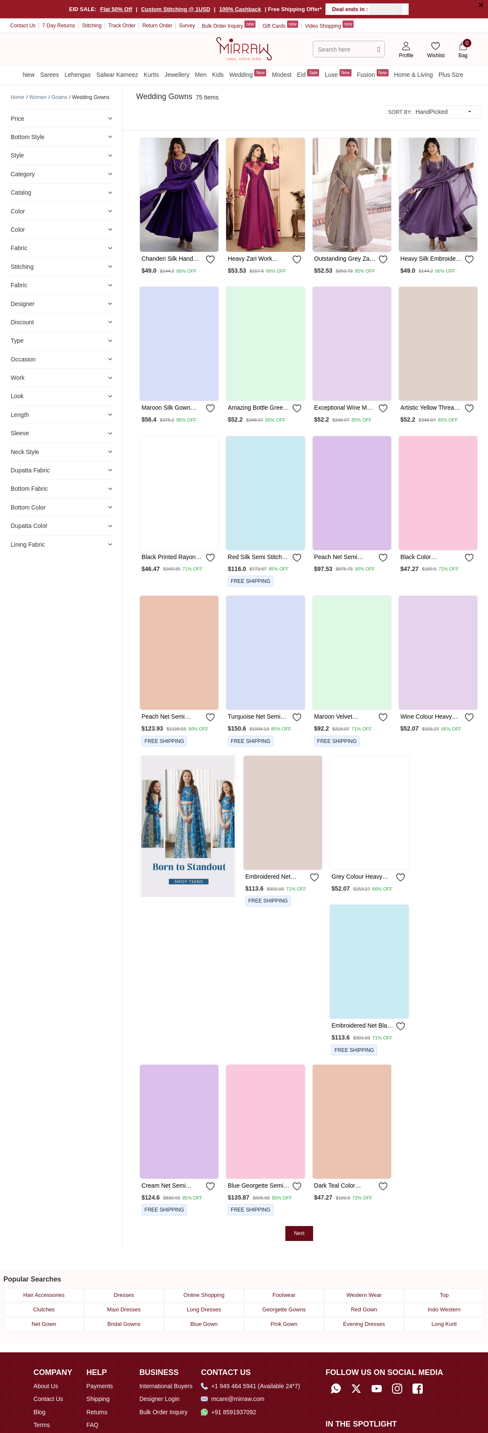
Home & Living (413, 74)
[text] (344, 49)
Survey (187, 26)
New (29, 74)
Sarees (49, 74)
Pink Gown (283, 1293)
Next (299, 1084)
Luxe (338, 73)
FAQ (93, 1394)
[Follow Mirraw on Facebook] (417, 1358)
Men (200, 74)
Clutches (44, 1279)
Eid (308, 73)
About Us (46, 1355)
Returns (97, 1381)
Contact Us (22, 26)
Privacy (43, 1407)
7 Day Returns (58, 26)
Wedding (247, 73)
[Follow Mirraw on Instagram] (397, 1358)
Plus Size (451, 74)
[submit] (379, 49)
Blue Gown (204, 1293)
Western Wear (364, 1264)
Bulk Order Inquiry (229, 24)
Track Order (122, 26)
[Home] (244, 48)
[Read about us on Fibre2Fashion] (383, 1412)
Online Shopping (203, 1264)
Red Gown (364, 1279)
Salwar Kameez (117, 74)
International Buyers (166, 1355)
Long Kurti (444, 1293)
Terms (42, 1394)
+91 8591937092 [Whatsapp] (228, 1381)
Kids (218, 74)
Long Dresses (204, 1279)
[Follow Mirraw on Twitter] (356, 1358)
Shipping (98, 1368)
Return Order (157, 26)
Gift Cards (280, 24)
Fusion (373, 73)
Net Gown (44, 1293)
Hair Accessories (43, 1264)
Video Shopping (329, 24)
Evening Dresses (364, 1293)
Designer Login (159, 1368)
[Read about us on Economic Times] (336, 1412)
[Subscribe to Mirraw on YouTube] (376, 1358)
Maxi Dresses (124, 1279)
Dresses (124, 1264)
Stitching (92, 26)
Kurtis (151, 74)
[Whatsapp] (335, 1358)
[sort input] (443, 111)
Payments (100, 1355)
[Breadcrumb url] (17, 97)
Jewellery (177, 74)
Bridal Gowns (123, 1293)
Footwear (284, 1264)
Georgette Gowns (284, 1279)
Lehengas (77, 74)
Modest (281, 74)
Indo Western (444, 1279)
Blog (40, 1381)
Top (444, 1264)
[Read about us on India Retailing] (359, 1412)
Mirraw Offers (52, 1420)
